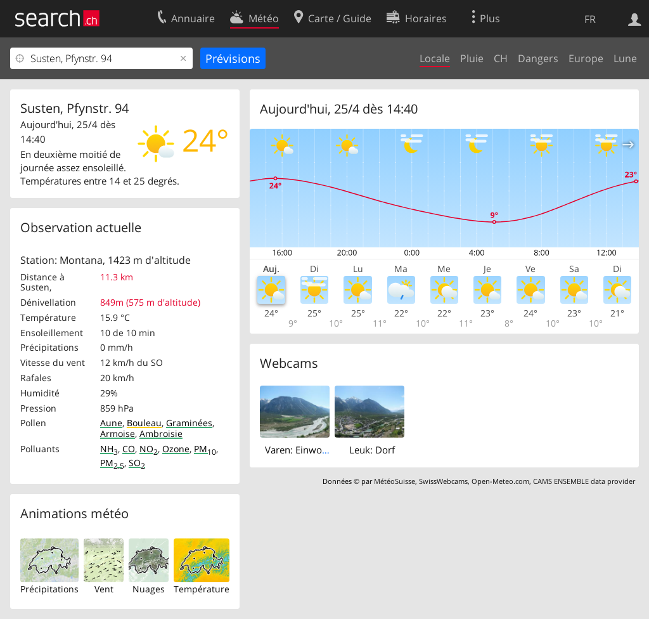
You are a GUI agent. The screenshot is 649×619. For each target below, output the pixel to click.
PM (205, 449)
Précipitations (49, 589)
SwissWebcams (443, 481)
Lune (625, 58)
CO (128, 449)
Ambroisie (161, 433)
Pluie (472, 58)
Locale (435, 58)
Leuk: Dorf (372, 449)
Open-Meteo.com (500, 481)
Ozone (176, 449)
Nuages (148, 589)
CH (501, 58)
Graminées (189, 423)
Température (201, 589)
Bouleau (144, 423)
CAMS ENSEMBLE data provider (584, 481)
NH (109, 449)
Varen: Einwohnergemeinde (325, 449)
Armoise (117, 433)
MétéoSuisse (394, 481)
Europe (586, 58)
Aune (111, 423)
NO (148, 449)
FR (590, 19)
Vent (103, 589)
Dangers (538, 58)
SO (137, 463)
